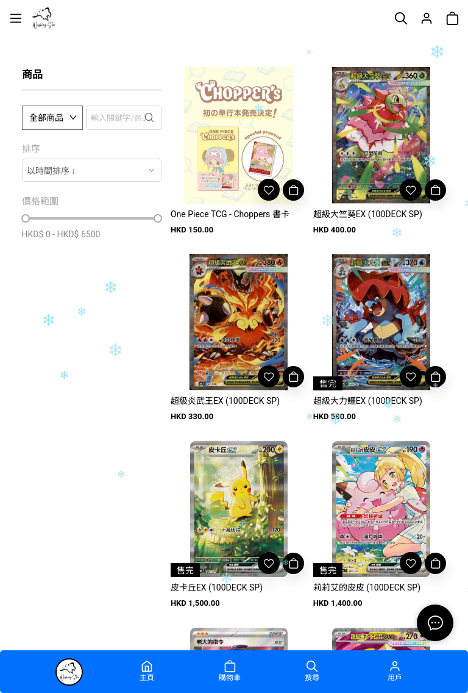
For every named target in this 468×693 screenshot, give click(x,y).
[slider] (25, 218)
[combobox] (91, 170)
